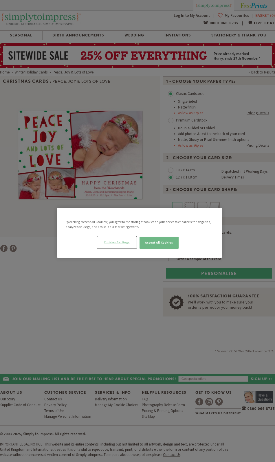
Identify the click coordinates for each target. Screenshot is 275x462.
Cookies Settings (117, 242)
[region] (139, 233)
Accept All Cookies (159, 242)
